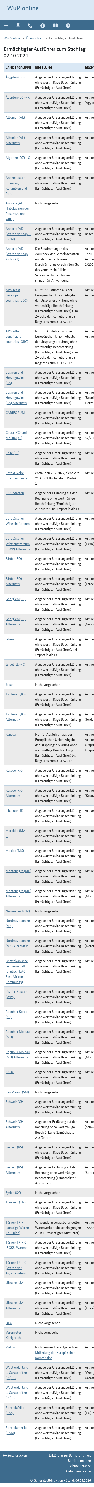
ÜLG (9, 1322)
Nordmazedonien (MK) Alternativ (18, 943)
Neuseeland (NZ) (18, 910)
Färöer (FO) (14, 558)
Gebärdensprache (78, 1470)
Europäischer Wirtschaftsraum (18, 521)
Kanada (11, 734)
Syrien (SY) (13, 1192)
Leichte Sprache (79, 1465)
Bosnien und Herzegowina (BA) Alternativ (16, 397)
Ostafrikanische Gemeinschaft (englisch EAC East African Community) (17, 971)
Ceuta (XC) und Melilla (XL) (16, 435)
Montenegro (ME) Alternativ (18, 893)
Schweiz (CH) (15, 1101)
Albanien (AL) (15, 117)
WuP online (23, 8)
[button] (6, 25)
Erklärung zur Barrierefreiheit (70, 1455)
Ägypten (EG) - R (18, 97)
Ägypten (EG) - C (18, 76)
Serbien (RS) (14, 1146)
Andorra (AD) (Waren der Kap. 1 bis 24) (18, 233)
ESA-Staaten (15, 492)
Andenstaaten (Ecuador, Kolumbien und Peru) (16, 185)
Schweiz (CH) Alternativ (15, 1124)
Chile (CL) (12, 452)
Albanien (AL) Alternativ (15, 140)
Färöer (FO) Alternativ (14, 581)
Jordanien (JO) (16, 693)
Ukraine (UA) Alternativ (15, 1305)
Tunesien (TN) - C (18, 1201)
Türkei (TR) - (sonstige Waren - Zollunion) (18, 1227)
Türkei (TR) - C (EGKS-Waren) (16, 1245)
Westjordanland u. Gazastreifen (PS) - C (17, 1392)
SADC (10, 1071)
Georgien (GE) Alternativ (16, 621)
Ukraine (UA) (15, 1282)
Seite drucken (15, 1455)
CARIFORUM (15, 412)
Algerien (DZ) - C (18, 157)
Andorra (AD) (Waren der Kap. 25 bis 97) (17, 253)
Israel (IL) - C (15, 664)
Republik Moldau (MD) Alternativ (18, 1054)
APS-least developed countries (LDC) (17, 295)
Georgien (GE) (16, 598)
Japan (9, 684)
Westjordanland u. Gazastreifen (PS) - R (17, 1372)
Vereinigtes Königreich (14, 1335)
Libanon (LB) (14, 810)
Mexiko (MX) (15, 850)
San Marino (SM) (17, 1091)
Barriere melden (79, 1460)
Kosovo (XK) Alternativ (14, 793)
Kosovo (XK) (14, 770)
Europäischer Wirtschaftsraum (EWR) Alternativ (18, 543)
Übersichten (34, 37)
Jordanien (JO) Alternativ (16, 716)
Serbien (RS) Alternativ (14, 1169)
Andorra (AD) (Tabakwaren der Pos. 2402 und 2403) (17, 210)
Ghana (10, 638)
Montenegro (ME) (18, 870)
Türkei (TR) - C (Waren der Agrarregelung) (16, 1267)
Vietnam (11, 1346)
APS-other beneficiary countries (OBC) (17, 336)
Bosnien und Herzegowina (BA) (15, 377)
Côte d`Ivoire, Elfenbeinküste (16, 475)
